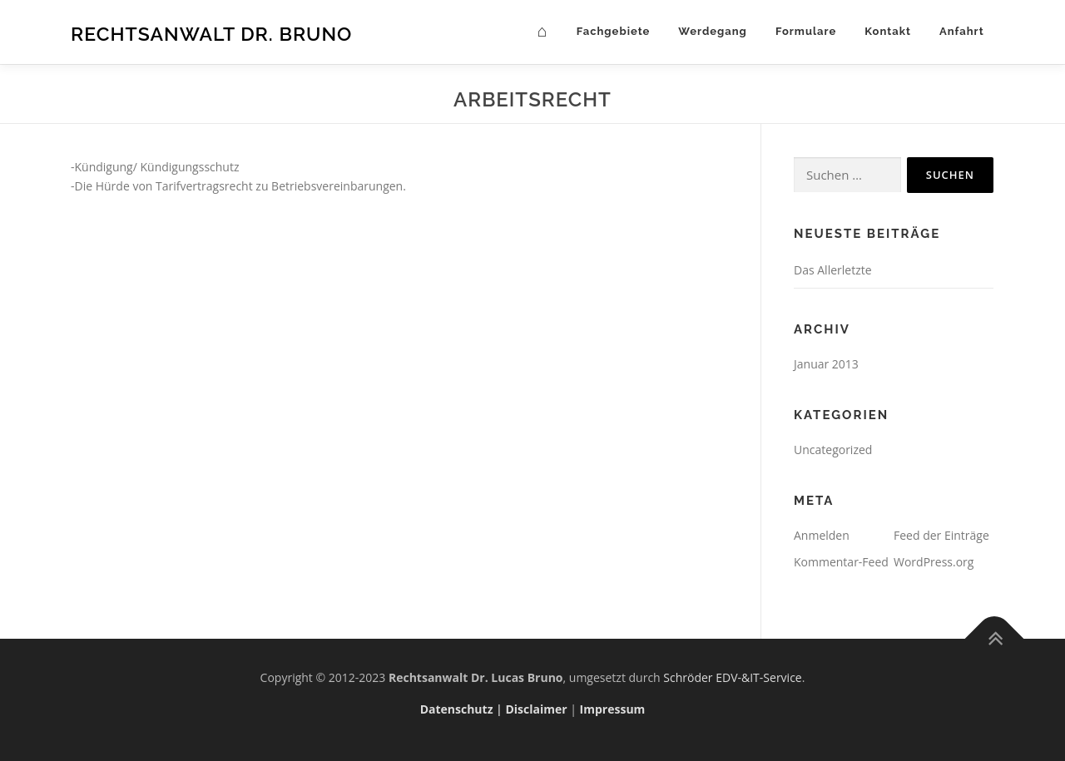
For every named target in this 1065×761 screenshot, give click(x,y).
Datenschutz (456, 709)
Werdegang (712, 31)
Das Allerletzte (833, 270)
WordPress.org (933, 562)
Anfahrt (966, 31)
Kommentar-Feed (841, 562)
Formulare (805, 31)
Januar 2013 (826, 364)
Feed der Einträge (941, 535)
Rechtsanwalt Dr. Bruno (211, 33)
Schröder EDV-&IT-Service (732, 677)
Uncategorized (833, 449)
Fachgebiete (614, 31)
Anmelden (822, 535)
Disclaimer (536, 709)
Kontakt (887, 31)
